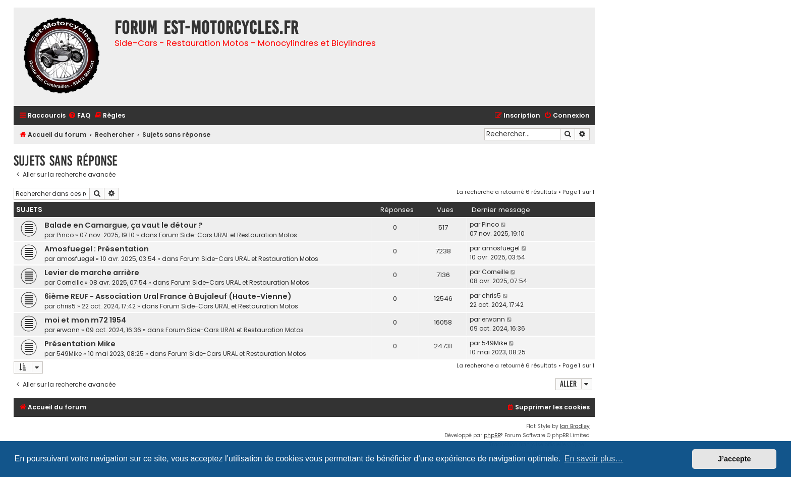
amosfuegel (75, 258)
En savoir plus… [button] (594, 458)
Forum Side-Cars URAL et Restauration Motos (228, 235)
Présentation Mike (80, 344)
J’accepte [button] (734, 459)
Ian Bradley (575, 426)
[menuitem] (79, 116)
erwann (68, 330)
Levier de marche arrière (91, 273)
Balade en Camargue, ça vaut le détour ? (123, 225)
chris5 (66, 306)
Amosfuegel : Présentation (96, 249)
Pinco (65, 235)
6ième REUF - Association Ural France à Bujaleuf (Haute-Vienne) (168, 296)
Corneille (69, 282)
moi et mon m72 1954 (85, 320)
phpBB (492, 435)
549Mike (69, 353)
